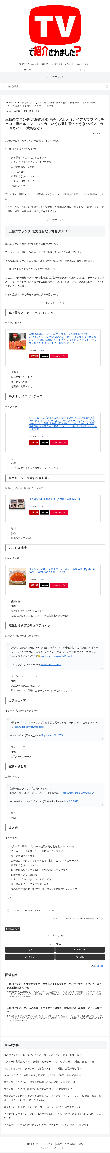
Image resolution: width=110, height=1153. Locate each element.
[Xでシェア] (30, 950)
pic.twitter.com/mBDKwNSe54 (78, 793)
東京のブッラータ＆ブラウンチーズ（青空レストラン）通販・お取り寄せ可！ (45, 1056)
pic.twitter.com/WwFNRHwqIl (56, 656)
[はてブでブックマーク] (30, 957)
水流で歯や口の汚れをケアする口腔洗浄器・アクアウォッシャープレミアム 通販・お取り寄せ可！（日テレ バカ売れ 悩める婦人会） (53, 1099)
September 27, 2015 (52, 735)
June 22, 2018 (70, 801)
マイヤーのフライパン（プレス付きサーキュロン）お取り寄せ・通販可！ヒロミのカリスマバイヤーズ (54, 1117)
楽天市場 (34, 356)
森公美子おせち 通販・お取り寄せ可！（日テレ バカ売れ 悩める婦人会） (42, 1108)
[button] (107, 87)
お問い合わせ (71, 1145)
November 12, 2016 (51, 664)
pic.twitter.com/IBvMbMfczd (29, 727)
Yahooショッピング (60, 357)
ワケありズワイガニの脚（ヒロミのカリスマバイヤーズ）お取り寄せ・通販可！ (46, 1126)
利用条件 (29, 1145)
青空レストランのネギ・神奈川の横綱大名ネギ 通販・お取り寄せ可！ (40, 1083)
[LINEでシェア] (80, 957)
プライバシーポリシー (44, 1145)
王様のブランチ (12, 929)
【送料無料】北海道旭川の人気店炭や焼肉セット (55, 499)
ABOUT (59, 1145)
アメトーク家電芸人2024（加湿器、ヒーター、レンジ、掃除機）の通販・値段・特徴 (49, 1062)
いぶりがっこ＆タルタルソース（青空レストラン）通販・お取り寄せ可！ (43, 1069)
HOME (82, 1145)
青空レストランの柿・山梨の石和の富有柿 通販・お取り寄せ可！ (38, 1090)
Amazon (45, 356)
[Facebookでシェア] (80, 950)
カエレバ (40, 350)
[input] (55, 86)
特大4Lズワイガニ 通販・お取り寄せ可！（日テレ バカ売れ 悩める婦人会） (44, 1076)
